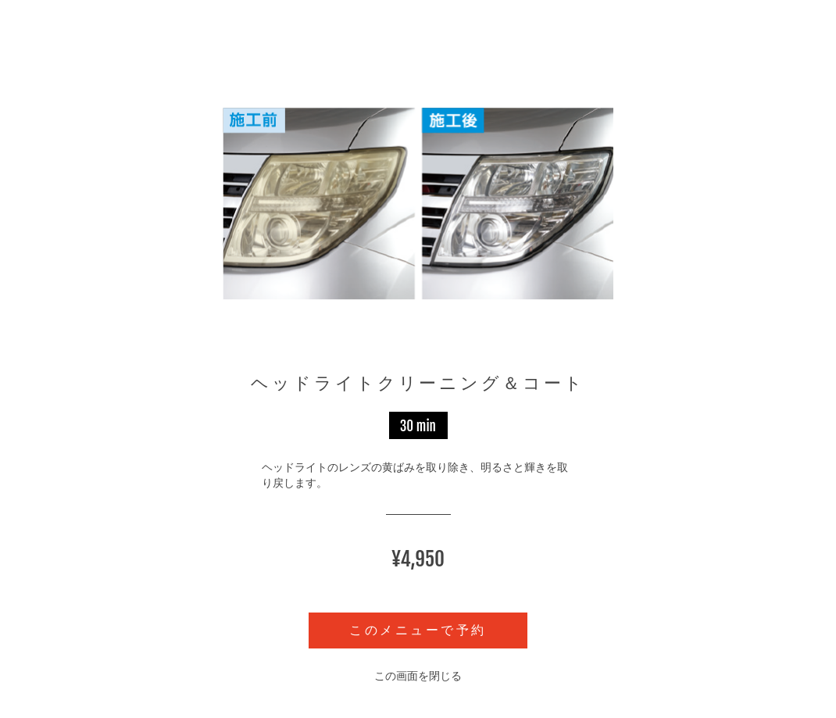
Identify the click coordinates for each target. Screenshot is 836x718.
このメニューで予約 (418, 630)
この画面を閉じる (418, 676)
